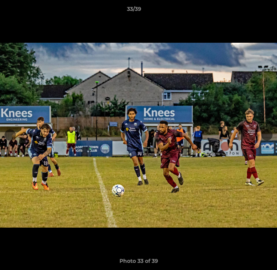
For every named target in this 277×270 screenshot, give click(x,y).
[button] (250, 11)
